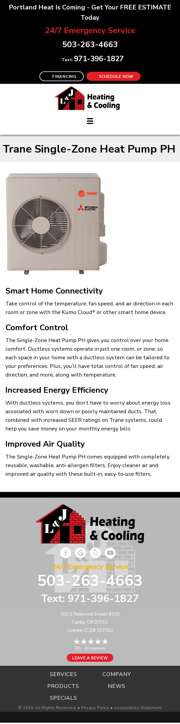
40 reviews (95, 648)
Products (63, 686)
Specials (63, 698)
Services (63, 674)
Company (116, 674)
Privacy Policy (95, 708)
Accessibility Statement (138, 708)
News (116, 686)
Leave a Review (90, 657)
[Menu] (90, 121)
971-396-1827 (99, 59)
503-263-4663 (90, 580)
